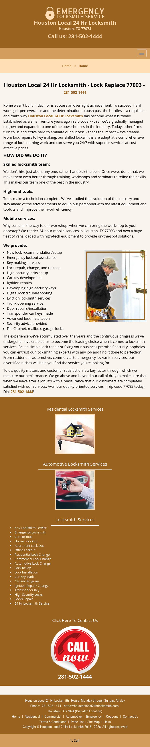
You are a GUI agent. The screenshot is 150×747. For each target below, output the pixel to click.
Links (107, 722)
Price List (77, 722)
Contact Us (130, 716)
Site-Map (93, 722)
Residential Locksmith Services (75, 409)
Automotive (74, 716)
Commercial (53, 716)
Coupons (112, 716)
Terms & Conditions (52, 722)
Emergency (93, 716)
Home (66, 66)
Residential (32, 716)
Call (75, 740)
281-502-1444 (85, 36)
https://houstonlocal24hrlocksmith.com (91, 706)
